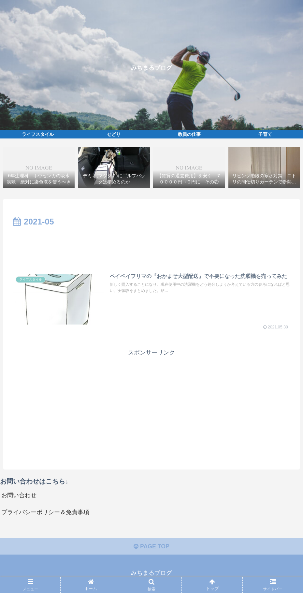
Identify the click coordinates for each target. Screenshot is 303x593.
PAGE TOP (151, 547)
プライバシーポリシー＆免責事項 (45, 513)
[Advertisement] (151, 247)
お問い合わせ (18, 496)
